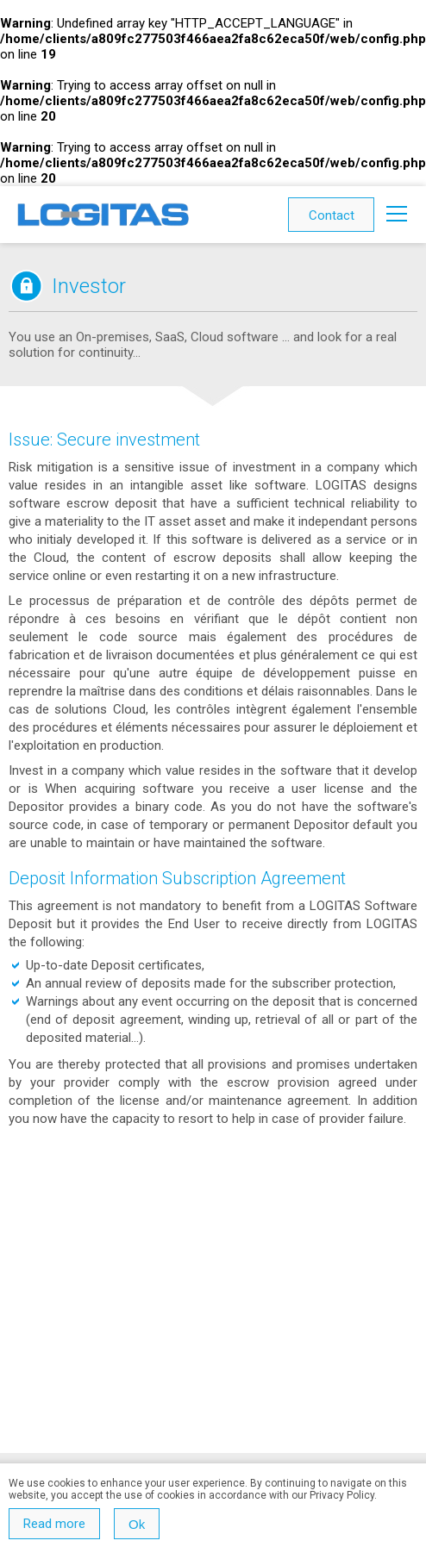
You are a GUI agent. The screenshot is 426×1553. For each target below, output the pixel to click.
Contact (331, 215)
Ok (136, 1524)
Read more (54, 1523)
